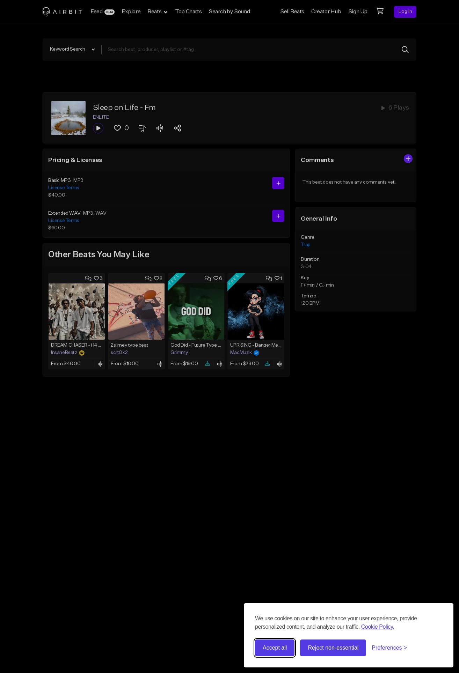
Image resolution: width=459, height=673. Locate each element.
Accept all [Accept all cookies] (275, 648)
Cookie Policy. (377, 627)
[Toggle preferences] (389, 648)
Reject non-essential (333, 648)
